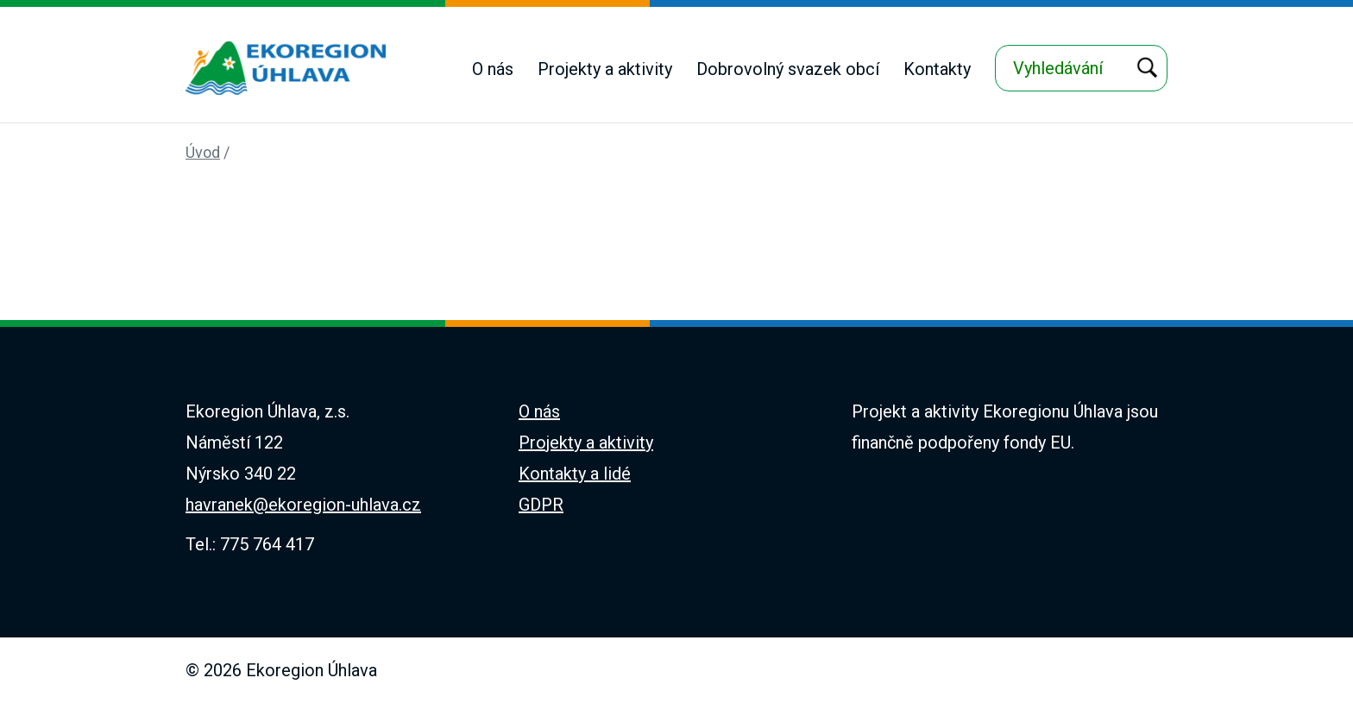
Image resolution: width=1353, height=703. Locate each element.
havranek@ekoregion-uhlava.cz (303, 504)
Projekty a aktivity (605, 69)
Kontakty (937, 69)
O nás (492, 69)
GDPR (541, 504)
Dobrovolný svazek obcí (787, 69)
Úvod (203, 152)
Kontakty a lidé (575, 473)
